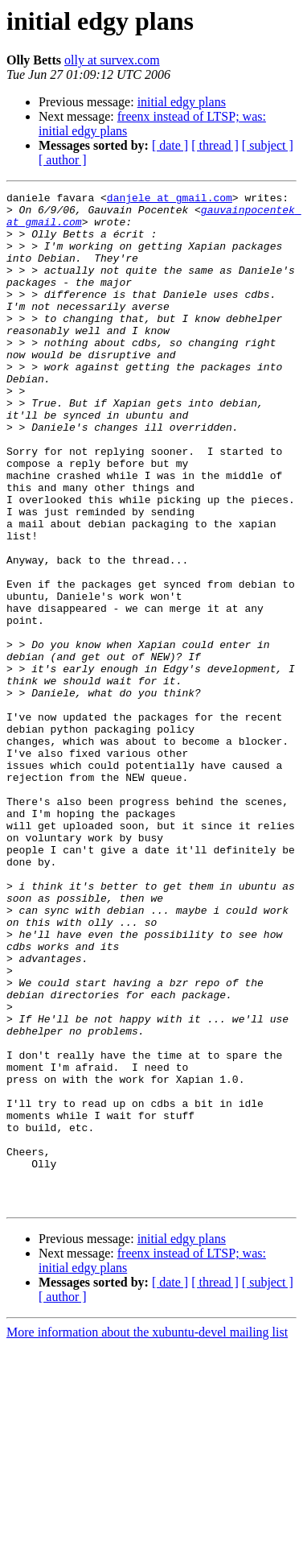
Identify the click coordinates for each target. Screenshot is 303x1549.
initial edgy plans (181, 102)
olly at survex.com (112, 60)
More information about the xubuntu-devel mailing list (147, 1535)
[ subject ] (267, 145)
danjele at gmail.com (169, 199)
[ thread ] (215, 145)
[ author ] (63, 160)
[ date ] (170, 145)
